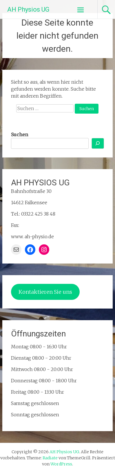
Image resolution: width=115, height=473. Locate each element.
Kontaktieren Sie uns (45, 292)
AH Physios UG (28, 9)
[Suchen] (98, 143)
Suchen (19, 134)
